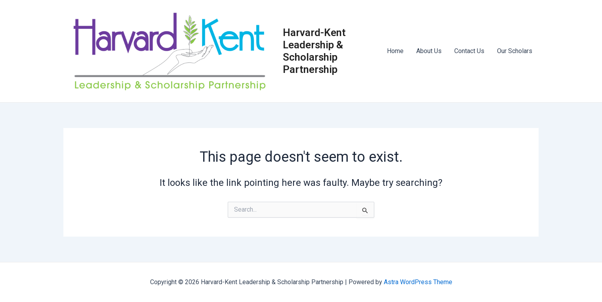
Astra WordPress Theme (418, 282)
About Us (429, 51)
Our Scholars (514, 51)
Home (395, 51)
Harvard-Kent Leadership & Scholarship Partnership (314, 51)
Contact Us (469, 51)
